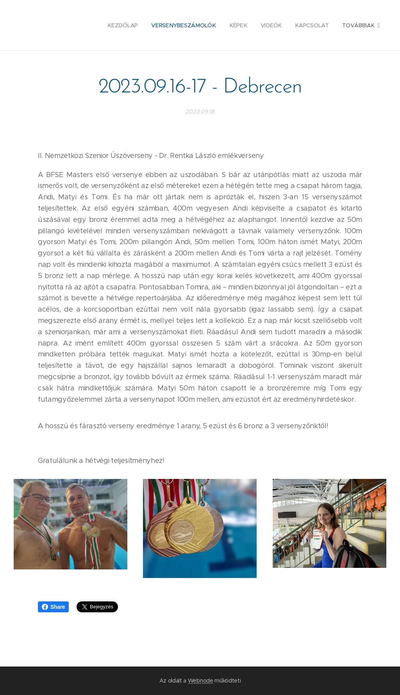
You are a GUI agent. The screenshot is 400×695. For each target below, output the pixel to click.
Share (53, 607)
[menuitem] (66, 25)
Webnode (200, 680)
